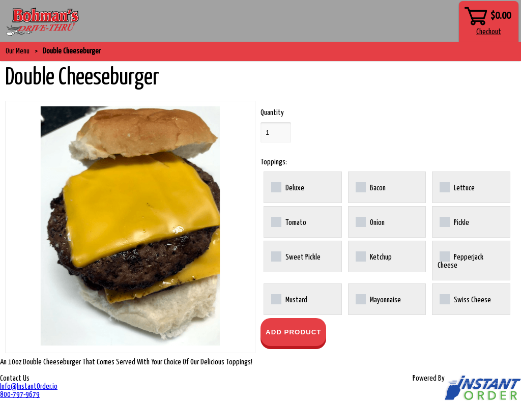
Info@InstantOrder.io (28, 386)
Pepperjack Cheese (460, 260)
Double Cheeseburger (72, 51)
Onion (370, 222)
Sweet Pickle (296, 256)
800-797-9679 (20, 394)
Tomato (288, 222)
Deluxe (287, 187)
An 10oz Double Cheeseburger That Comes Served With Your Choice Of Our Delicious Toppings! (126, 362)
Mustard (289, 299)
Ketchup (374, 256)
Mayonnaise (378, 299)
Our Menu (18, 51)
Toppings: (273, 162)
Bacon (371, 187)
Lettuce (457, 187)
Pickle (454, 222)
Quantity (272, 113)
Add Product (293, 332)
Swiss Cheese (465, 299)
